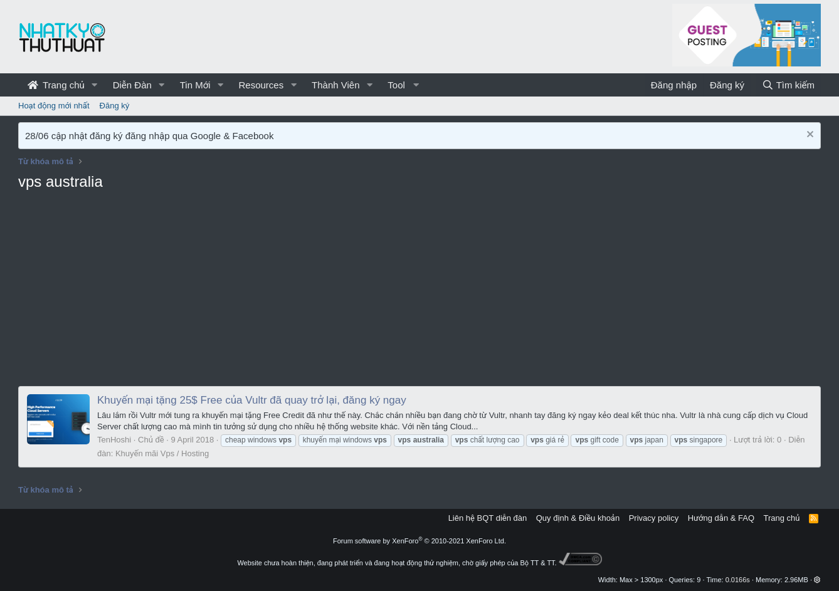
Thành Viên (335, 85)
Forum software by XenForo (419, 541)
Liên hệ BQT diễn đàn (487, 518)
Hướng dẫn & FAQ (721, 518)
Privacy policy (653, 518)
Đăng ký (115, 105)
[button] (94, 85)
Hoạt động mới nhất (54, 105)
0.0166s (738, 579)
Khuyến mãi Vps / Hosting (162, 453)
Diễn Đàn (132, 85)
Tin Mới (195, 85)
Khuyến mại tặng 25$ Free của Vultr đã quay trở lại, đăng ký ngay (251, 400)
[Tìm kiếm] (788, 85)
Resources (260, 85)
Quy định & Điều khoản (578, 518)
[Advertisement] (419, 292)
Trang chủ (56, 85)
